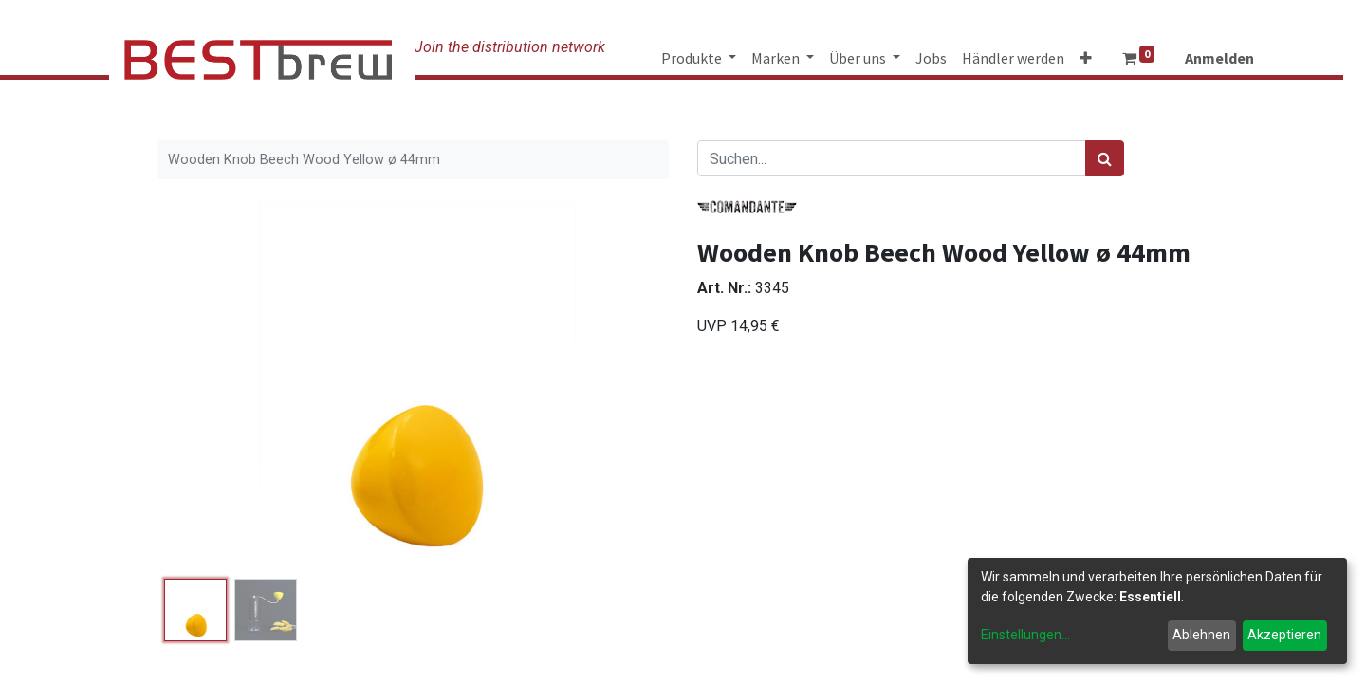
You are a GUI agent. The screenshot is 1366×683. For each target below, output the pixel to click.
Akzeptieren (1284, 634)
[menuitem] (931, 58)
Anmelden (1219, 57)
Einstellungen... (1025, 634)
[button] (1085, 58)
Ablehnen (1201, 634)
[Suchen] (1104, 158)
